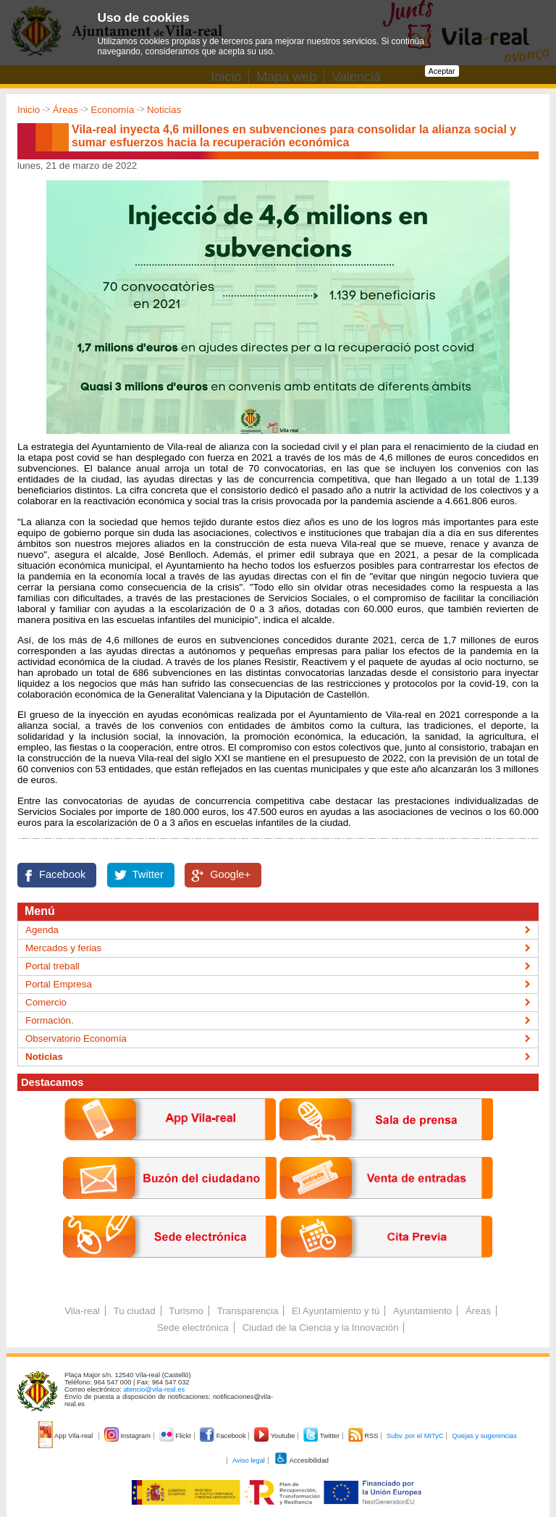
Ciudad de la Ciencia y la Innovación (321, 1327)
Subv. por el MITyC (415, 1435)
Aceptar (442, 71)
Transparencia (248, 1310)
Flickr (176, 1435)
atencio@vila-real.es (154, 1389)
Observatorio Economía (76, 1038)
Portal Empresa (58, 984)
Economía (112, 109)
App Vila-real (66, 1435)
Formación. (49, 1020)
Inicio (28, 109)
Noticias (164, 109)
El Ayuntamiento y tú (335, 1310)
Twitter (148, 874)
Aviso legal (248, 1460)
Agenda (42, 929)
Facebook (62, 874)
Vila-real (82, 1310)
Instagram (128, 1435)
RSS (364, 1435)
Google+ (230, 874)
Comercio (46, 1002)
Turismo (186, 1310)
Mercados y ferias (63, 948)
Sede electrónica (193, 1327)
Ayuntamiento (422, 1310)
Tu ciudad (135, 1310)
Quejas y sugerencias (484, 1435)
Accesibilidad (301, 1460)
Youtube (275, 1435)
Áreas (65, 109)
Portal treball (52, 966)
